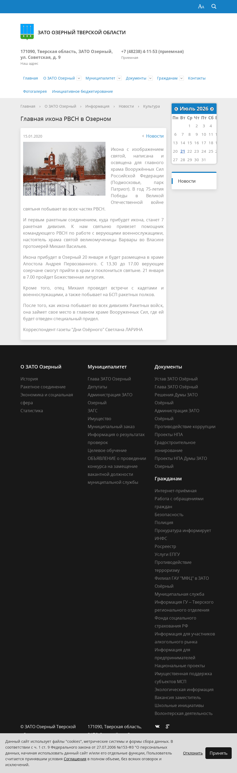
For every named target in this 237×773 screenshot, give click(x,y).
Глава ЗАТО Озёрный (176, 387)
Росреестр (165, 546)
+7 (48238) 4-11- (137, 51)
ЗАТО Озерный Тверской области (73, 32)
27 (175, 159)
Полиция (164, 522)
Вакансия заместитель (178, 697)
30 (196, 159)
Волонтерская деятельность (184, 713)
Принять (218, 753)
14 (182, 142)
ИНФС (161, 538)
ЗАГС (93, 411)
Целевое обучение (107, 450)
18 (211, 142)
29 (189, 159)
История (29, 379)
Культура (151, 106)
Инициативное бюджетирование (82, 91)
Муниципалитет (100, 78)
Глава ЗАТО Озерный (109, 379)
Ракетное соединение (43, 387)
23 (196, 151)
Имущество (99, 418)
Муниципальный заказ (111, 426)
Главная (30, 78)
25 (211, 151)
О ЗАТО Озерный (59, 78)
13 (175, 142)
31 (203, 159)
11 (211, 134)
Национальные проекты (180, 666)
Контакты (197, 78)
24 (203, 151)
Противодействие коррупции (185, 426)
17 (203, 142)
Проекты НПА (169, 434)
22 (189, 151)
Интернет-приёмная (176, 491)
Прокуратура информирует (183, 530)
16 (196, 142)
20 (175, 151)
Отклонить (193, 753)
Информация (97, 106)
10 (203, 134)
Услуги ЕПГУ (167, 554)
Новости (126, 106)
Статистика (31, 411)
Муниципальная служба (179, 594)
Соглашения (75, 758)
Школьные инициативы (179, 705)
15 (189, 142)
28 (182, 159)
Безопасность (169, 514)
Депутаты (97, 387)
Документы (136, 78)
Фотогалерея (35, 91)
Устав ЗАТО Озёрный (176, 379)
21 (182, 151)
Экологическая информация (184, 689)
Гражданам (167, 78)
